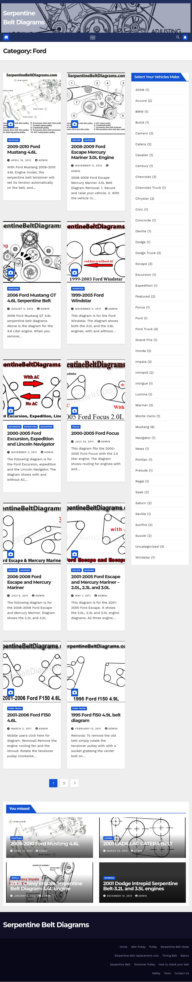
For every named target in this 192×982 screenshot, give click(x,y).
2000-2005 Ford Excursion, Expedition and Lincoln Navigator (31, 438)
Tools (167, 973)
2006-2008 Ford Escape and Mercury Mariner (29, 582)
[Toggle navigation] (93, 37)
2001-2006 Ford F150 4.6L (29, 717)
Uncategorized (147, 547)
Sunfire (141, 525)
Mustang (13, 140)
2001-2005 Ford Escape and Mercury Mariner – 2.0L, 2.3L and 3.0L (95, 582)
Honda (140, 351)
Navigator (46, 427)
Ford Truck (15, 708)
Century (141, 166)
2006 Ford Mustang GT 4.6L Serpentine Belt (31, 298)
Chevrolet (143, 177)
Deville (141, 231)
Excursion (14, 427)
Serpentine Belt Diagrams (46, 924)
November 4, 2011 (88, 308)
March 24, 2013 (118, 851)
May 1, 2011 (83, 595)
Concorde (143, 220)
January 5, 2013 (25, 896)
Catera (140, 144)
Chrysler (142, 199)
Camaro (141, 133)
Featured (142, 297)
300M (139, 90)
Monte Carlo (145, 416)
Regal (139, 481)
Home (123, 946)
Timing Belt (169, 955)
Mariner (89, 140)
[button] (178, 37)
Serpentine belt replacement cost (137, 955)
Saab (139, 492)
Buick (139, 123)
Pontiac (141, 460)
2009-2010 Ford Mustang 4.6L (23, 149)
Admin (41, 160)
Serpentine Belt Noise (175, 946)
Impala (141, 362)
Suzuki (140, 536)
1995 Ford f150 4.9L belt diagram (95, 717)
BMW (139, 112)
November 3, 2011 (24, 452)
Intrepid (141, 373)
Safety (156, 973)
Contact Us (181, 973)
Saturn (140, 503)
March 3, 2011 (22, 728)
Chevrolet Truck (148, 188)
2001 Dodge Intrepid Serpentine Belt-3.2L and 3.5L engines (140, 886)
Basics (185, 955)
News (139, 449)
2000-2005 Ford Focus (95, 433)
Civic (139, 210)
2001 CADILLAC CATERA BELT (138, 844)
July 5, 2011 (20, 595)
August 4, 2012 (22, 308)
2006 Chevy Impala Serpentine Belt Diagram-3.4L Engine (46, 886)
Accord (141, 101)
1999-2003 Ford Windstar (87, 298)
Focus (75, 427)
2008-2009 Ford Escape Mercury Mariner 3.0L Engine (92, 152)
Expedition (30, 427)
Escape (76, 140)
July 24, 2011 (85, 441)
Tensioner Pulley (144, 964)
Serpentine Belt (120, 964)
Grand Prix (143, 340)
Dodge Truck (145, 253)
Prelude (141, 471)
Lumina (141, 394)
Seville (140, 514)
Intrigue (141, 384)
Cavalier (141, 155)
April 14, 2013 (21, 160)
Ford (139, 318)
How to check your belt (174, 964)
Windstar (77, 289)
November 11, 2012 (89, 165)
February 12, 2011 (88, 728)
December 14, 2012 (120, 896)
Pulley (153, 946)
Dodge (140, 242)
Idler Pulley (138, 946)
